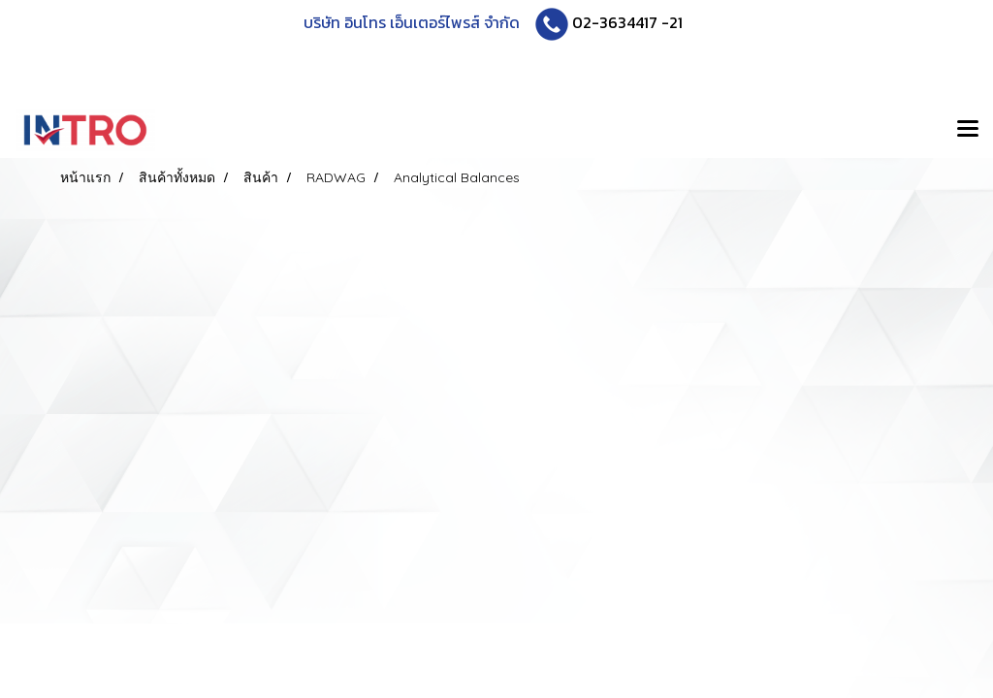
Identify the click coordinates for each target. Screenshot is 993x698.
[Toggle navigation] (967, 130)
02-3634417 (614, 22)
